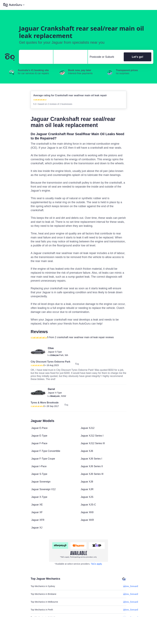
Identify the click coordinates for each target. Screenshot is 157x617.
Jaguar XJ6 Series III (92, 474)
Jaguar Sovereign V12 (43, 489)
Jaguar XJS (87, 497)
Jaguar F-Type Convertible (45, 451)
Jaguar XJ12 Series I (92, 435)
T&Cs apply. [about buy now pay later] (96, 564)
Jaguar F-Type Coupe (43, 458)
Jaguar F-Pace (39, 443)
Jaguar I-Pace (39, 466)
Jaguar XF (37, 512)
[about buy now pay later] (78, 550)
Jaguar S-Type (55, 352)
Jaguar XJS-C (88, 504)
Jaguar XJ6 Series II (92, 466)
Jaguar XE (37, 504)
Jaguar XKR (87, 520)
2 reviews (52, 104)
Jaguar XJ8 (87, 481)
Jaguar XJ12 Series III (93, 443)
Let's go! (137, 56)
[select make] (35, 57)
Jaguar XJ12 (87, 428)
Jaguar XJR (87, 489)
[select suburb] (105, 56)
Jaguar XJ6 (87, 451)
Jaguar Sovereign (40, 481)
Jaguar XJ (36, 527)
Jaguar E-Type (39, 435)
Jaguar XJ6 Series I (91, 458)
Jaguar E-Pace (39, 428)
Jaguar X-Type (55, 392)
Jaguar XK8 (87, 512)
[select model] (69, 57)
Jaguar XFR (37, 520)
